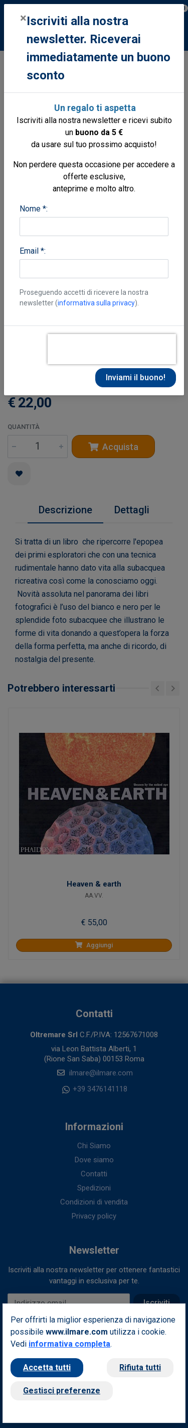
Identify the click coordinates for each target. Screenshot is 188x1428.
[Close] (23, 18)
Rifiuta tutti (140, 1367)
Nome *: (34, 208)
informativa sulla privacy (96, 303)
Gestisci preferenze (61, 1390)
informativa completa (69, 1344)
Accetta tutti (47, 1367)
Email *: (33, 251)
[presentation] (112, 349)
